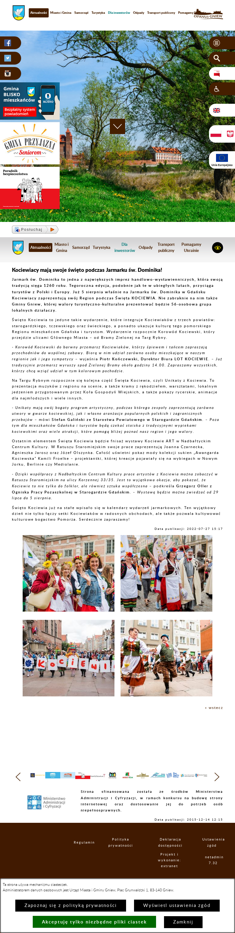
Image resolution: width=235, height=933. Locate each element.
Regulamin (80, 854)
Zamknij (183, 922)
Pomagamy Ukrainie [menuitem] (192, 12)
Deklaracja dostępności (172, 854)
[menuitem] (119, 12)
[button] (222, 43)
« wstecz (214, 708)
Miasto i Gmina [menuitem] (60, 12)
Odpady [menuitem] (138, 12)
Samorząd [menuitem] (81, 12)
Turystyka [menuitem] (98, 12)
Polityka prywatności (122, 854)
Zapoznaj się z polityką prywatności (70, 905)
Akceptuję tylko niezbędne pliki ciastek (94, 922)
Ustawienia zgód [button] (213, 854)
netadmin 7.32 (214, 872)
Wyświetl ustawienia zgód (177, 905)
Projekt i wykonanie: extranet (172, 872)
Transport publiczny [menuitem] (161, 12)
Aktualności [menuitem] (38, 12)
